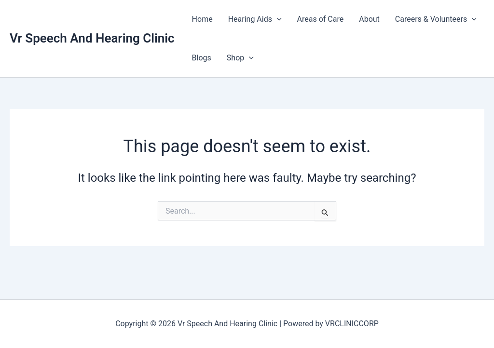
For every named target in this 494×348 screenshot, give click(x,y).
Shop (240, 58)
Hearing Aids (255, 19)
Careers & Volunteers (436, 19)
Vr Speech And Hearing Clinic (92, 38)
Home (202, 19)
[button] (277, 19)
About (369, 19)
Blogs (201, 57)
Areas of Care (320, 19)
